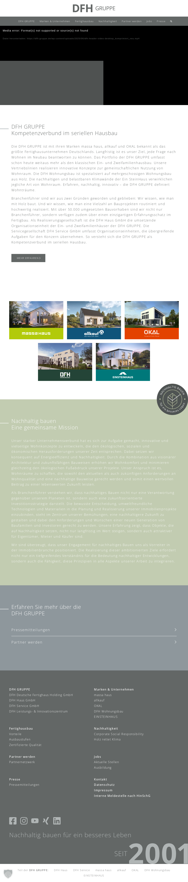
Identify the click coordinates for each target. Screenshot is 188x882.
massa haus (103, 695)
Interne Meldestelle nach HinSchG (122, 796)
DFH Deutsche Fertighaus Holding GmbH (41, 695)
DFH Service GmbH (24, 706)
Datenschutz (104, 785)
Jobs (97, 757)
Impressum (103, 790)
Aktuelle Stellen (106, 762)
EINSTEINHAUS (106, 717)
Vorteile (15, 734)
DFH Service (81, 870)
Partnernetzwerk (22, 762)
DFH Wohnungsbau (108, 711)
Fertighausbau (21, 728)
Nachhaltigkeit (106, 728)
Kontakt (100, 779)
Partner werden (27, 642)
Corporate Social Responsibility (119, 734)
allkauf (99, 700)
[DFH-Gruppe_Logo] (94, 8)
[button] (8, 874)
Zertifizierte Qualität (25, 745)
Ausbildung (103, 768)
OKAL (98, 706)
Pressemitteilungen (30, 629)
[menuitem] (26, 21)
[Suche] (170, 21)
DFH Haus (61, 870)
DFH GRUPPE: (38, 870)
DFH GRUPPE (19, 689)
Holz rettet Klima (107, 739)
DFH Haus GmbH (22, 700)
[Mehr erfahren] (28, 258)
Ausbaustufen (19, 739)
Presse (14, 779)
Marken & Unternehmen (114, 689)
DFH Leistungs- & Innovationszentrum (38, 711)
